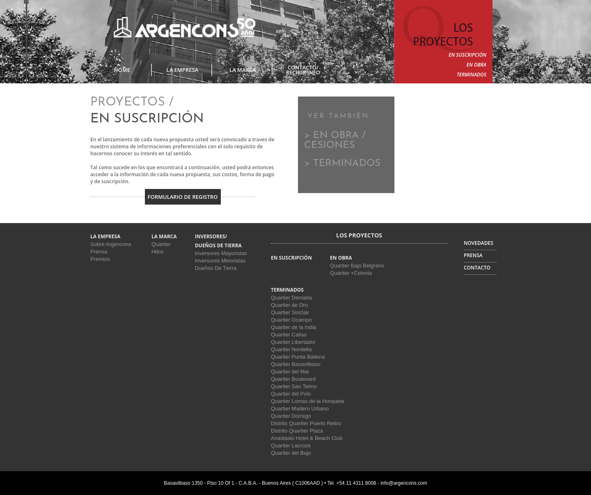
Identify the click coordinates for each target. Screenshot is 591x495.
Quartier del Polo (291, 394)
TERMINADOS (471, 74)
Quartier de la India (293, 327)
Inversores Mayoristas (221, 253)
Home (122, 70)
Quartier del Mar (290, 371)
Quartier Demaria (291, 298)
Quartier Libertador (293, 342)
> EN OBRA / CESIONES (335, 140)
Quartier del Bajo (291, 453)
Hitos (157, 252)
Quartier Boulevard (293, 379)
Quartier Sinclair (290, 312)
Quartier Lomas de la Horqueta (307, 401)
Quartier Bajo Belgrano (357, 265)
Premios (100, 259)
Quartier (161, 244)
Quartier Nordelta (291, 349)
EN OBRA (476, 64)
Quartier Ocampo (291, 320)
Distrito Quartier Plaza (297, 431)
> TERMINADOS (342, 163)
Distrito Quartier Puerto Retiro (306, 423)
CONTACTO (477, 267)
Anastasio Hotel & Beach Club (306, 438)
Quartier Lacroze (291, 445)
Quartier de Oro (289, 305)
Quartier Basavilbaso (296, 364)
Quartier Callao (289, 335)
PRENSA (473, 255)
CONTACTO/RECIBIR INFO (303, 70)
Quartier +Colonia (351, 273)
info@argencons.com (403, 483)
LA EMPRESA (183, 70)
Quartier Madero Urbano (300, 408)
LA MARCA (242, 70)
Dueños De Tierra (216, 268)
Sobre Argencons (110, 244)
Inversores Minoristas (220, 261)
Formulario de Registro (183, 196)
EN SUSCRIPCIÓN (467, 54)
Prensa (98, 252)
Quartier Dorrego (291, 416)
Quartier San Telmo (294, 386)
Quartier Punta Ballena (298, 357)
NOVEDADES (478, 242)
